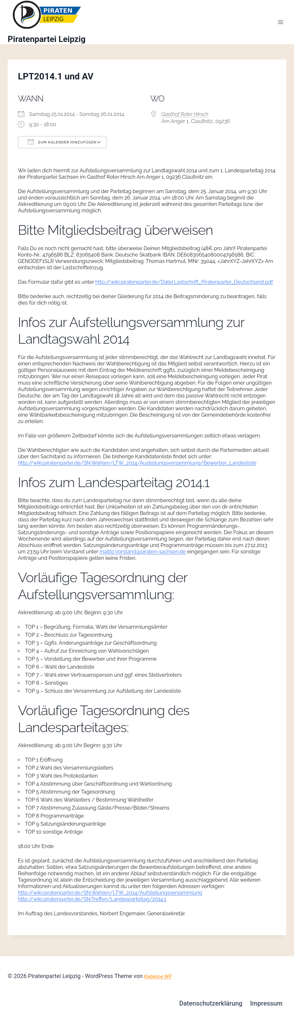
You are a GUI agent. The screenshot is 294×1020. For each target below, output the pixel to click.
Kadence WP (160, 976)
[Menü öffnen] (280, 25)
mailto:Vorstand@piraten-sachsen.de (142, 557)
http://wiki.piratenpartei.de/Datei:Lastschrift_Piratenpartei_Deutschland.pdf (184, 287)
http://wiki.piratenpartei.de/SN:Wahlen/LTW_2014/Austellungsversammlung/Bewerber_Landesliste (137, 468)
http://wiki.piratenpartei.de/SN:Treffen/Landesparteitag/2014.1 (92, 905)
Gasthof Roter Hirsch (185, 120)
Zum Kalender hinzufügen (62, 148)
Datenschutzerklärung (210, 1003)
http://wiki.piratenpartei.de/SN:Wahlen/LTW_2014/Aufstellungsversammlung (110, 898)
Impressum (266, 1003)
